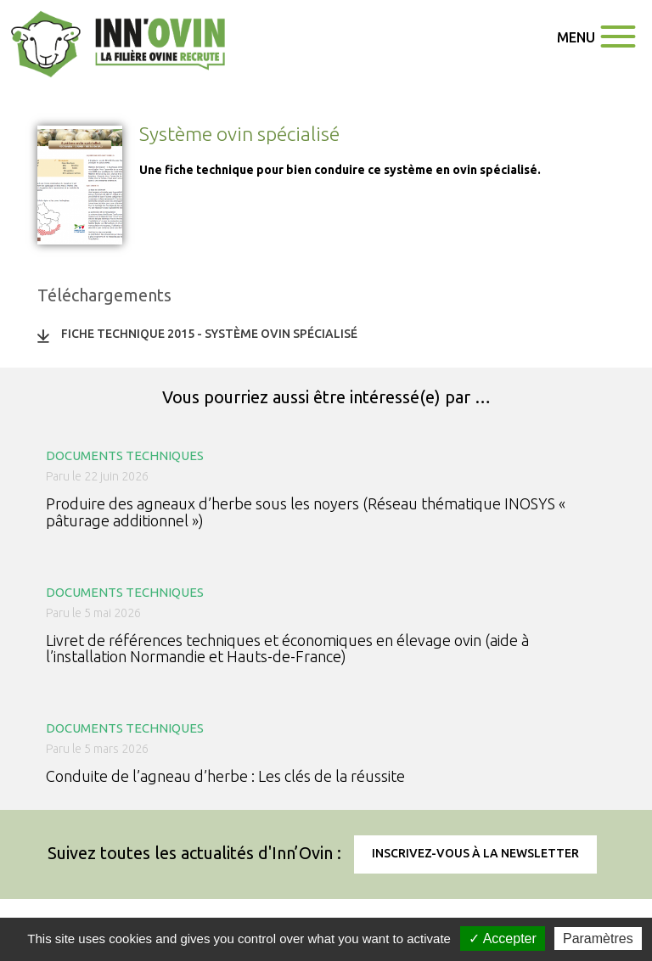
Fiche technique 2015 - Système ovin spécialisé (209, 333)
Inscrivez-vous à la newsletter (475, 853)
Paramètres (598, 938)
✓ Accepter (503, 938)
